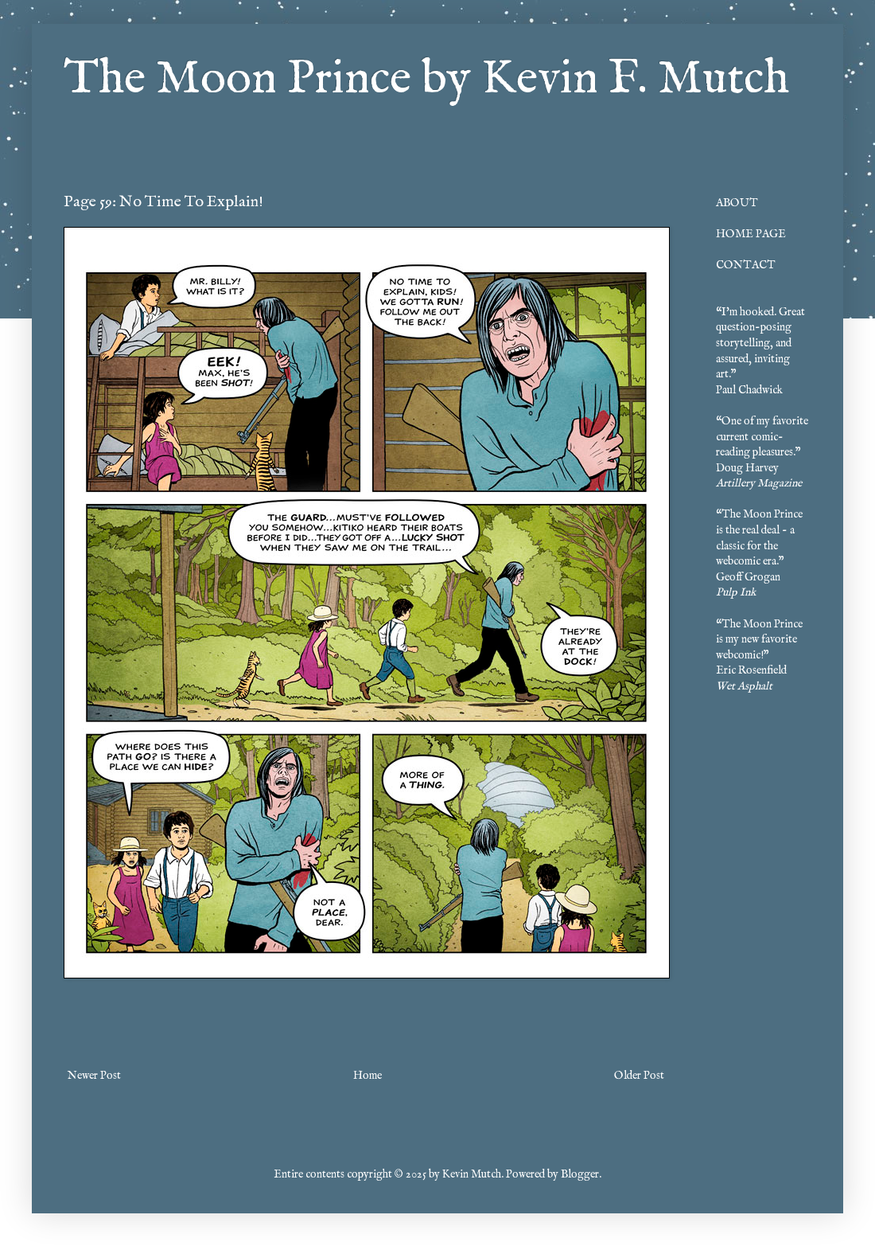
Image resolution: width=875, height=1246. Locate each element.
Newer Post (94, 1075)
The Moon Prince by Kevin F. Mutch (426, 79)
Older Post (639, 1075)
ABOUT (737, 203)
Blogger (580, 1174)
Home (367, 1075)
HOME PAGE (751, 234)
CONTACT (746, 265)
